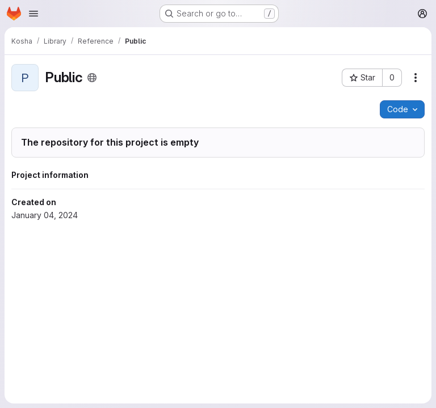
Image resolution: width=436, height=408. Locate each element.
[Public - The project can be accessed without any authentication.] (92, 77)
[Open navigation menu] (33, 14)
